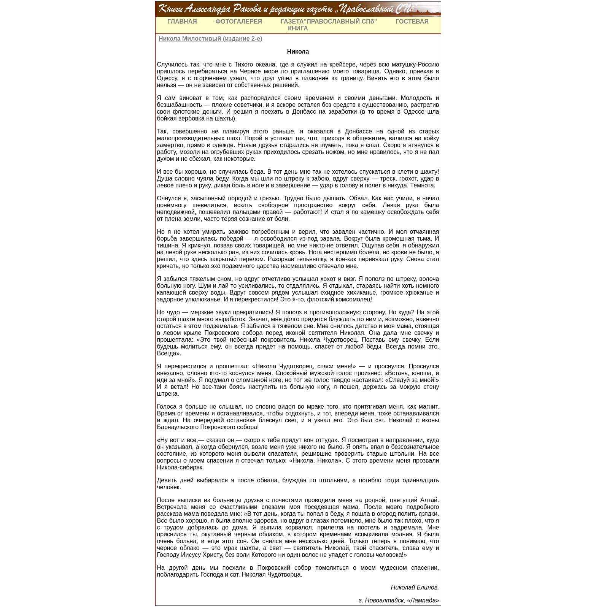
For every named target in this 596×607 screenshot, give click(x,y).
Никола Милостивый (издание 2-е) (210, 38)
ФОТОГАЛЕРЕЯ (239, 21)
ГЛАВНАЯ (183, 21)
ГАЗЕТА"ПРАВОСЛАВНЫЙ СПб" (329, 21)
